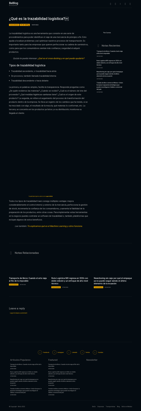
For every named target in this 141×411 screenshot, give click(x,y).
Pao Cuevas (107, 33)
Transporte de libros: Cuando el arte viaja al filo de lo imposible (110, 52)
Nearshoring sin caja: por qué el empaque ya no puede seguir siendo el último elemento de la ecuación (110, 74)
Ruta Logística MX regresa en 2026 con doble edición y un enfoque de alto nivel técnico (109, 63)
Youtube (100, 352)
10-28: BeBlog (25, 25)
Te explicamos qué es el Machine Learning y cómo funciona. (55, 226)
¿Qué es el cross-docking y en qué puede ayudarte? (60, 58)
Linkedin (74, 352)
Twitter (88, 352)
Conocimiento (14, 25)
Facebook (46, 352)
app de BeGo (49, 196)
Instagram (61, 352)
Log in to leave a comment (18, 313)
